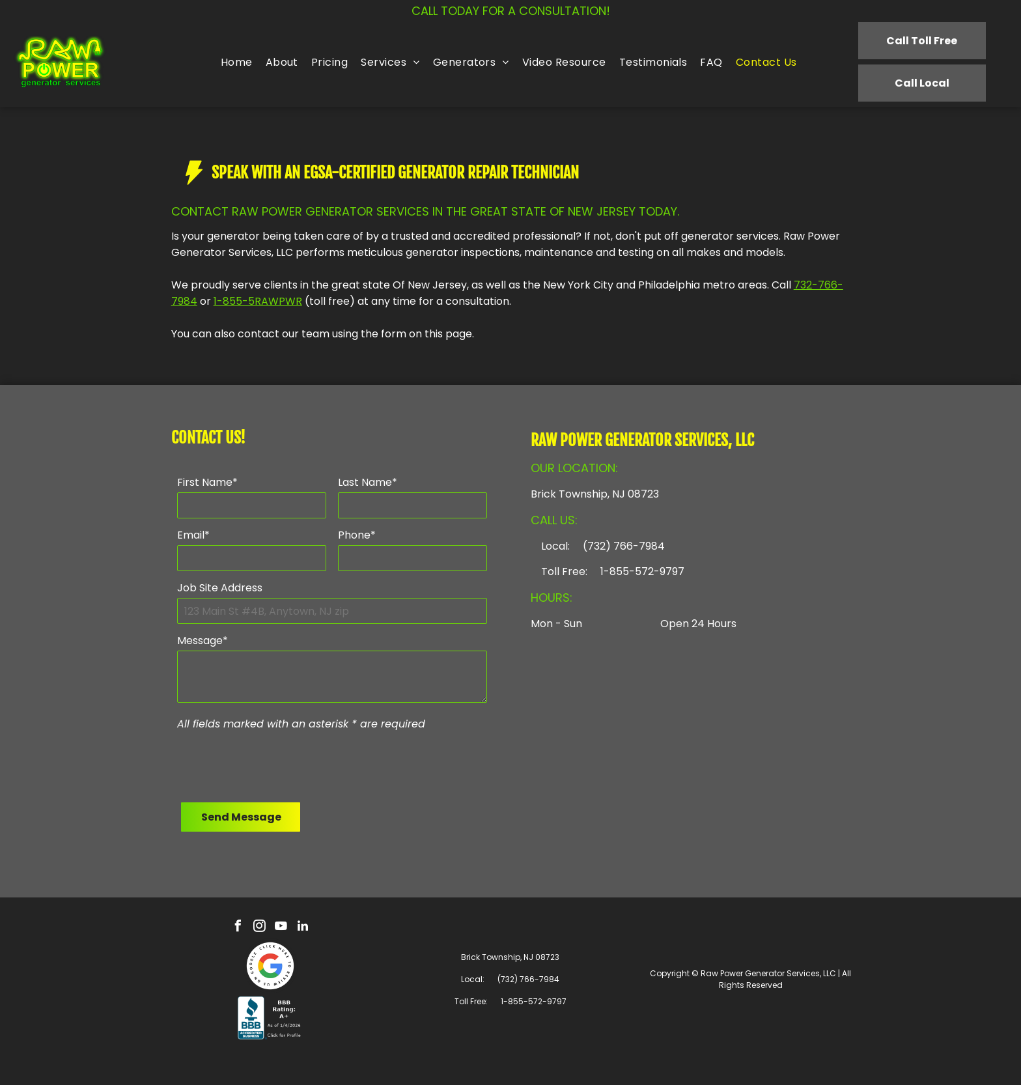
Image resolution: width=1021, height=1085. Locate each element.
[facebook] (238, 927)
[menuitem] (236, 62)
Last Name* (367, 482)
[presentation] (276, 764)
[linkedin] (303, 927)
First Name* (207, 482)
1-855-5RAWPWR (258, 301)
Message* (202, 640)
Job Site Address (219, 587)
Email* (193, 535)
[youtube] (281, 927)
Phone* (357, 535)
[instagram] (260, 927)
